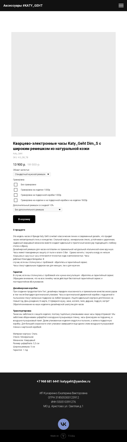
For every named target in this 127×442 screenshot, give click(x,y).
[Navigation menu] (121, 5)
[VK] (63, 424)
